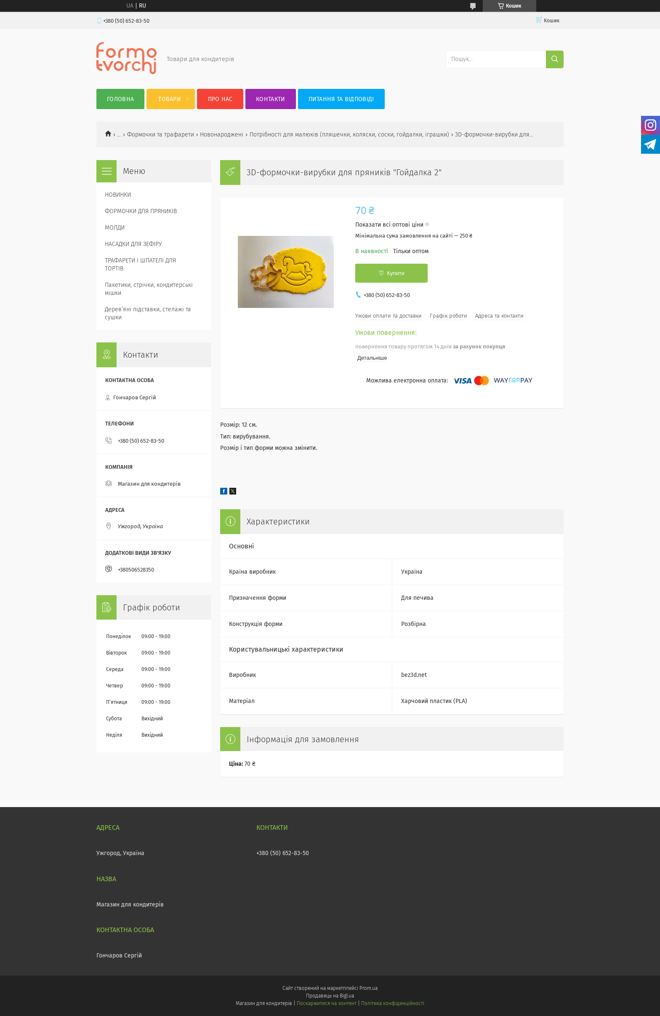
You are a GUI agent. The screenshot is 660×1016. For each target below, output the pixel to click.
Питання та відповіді (341, 99)
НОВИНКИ (118, 194)
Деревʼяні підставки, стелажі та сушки (148, 313)
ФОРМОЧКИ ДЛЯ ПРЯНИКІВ (141, 211)
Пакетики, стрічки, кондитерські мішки (149, 289)
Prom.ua (368, 988)
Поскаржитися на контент (326, 1003)
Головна (120, 99)
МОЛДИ (115, 227)
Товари (169, 99)
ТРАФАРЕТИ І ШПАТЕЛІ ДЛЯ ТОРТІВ (140, 264)
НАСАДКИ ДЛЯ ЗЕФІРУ (133, 244)
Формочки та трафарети (160, 134)
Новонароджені (221, 134)
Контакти (270, 99)
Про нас (220, 99)
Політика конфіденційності (392, 1003)
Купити (396, 273)
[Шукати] (555, 59)
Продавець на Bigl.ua (330, 996)
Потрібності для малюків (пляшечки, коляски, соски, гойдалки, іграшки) (349, 134)
